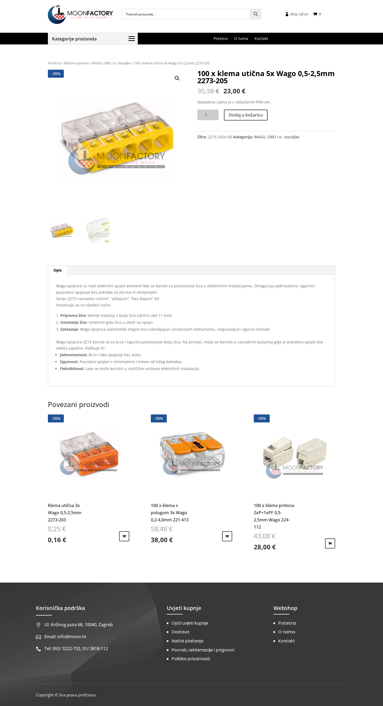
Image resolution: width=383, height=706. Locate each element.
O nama (286, 632)
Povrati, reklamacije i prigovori (203, 650)
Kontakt (286, 641)
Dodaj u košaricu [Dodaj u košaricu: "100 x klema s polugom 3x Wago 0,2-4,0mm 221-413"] (227, 536)
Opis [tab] (57, 270)
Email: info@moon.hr (65, 636)
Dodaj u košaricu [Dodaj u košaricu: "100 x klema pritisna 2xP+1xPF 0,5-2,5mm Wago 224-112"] (330, 543)
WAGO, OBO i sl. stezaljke (111, 63)
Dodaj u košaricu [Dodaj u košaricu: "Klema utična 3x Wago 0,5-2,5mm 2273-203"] (124, 536)
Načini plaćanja (187, 641)
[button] (177, 78)
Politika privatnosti (191, 659)
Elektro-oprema (76, 63)
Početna (54, 63)
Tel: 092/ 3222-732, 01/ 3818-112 (76, 648)
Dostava (180, 632)
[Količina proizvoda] (208, 115)
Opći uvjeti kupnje (190, 623)
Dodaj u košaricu (246, 115)
